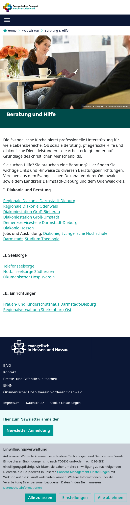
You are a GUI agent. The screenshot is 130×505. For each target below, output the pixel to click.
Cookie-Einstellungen (65, 403)
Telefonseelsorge (18, 266)
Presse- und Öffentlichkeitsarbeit (30, 378)
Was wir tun (30, 30)
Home (10, 30)
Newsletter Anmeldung (28, 430)
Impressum (11, 403)
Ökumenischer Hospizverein (29, 277)
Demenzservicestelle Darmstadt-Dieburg (40, 222)
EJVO (7, 365)
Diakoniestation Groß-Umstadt (31, 217)
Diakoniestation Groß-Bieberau (31, 211)
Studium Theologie (42, 239)
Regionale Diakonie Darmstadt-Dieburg (39, 200)
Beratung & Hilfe (57, 30)
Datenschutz (35, 403)
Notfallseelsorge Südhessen (28, 271)
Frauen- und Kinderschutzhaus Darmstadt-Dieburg (49, 304)
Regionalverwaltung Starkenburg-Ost (37, 309)
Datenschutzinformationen (23, 487)
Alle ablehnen (110, 497)
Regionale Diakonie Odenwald (30, 206)
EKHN (7, 385)
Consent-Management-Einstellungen (84, 472)
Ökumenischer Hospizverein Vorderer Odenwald (42, 392)
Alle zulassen (40, 497)
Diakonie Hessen (18, 228)
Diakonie (51, 233)
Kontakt (9, 372)
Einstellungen (75, 497)
